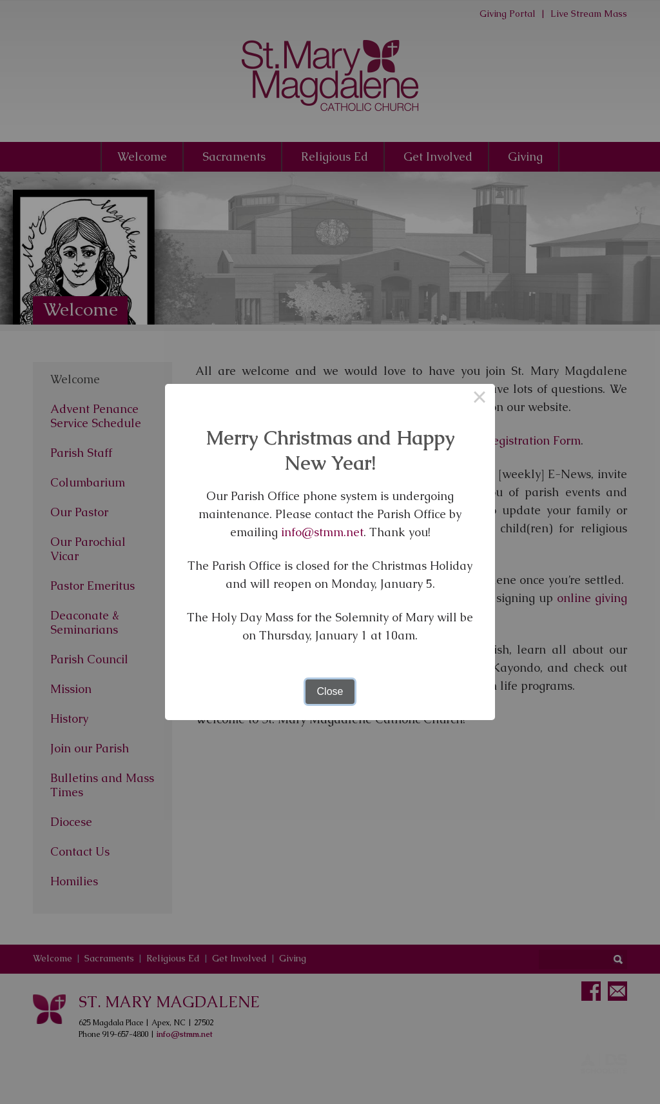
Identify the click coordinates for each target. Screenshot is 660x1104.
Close (330, 691)
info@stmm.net (322, 532)
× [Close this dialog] (479, 399)
